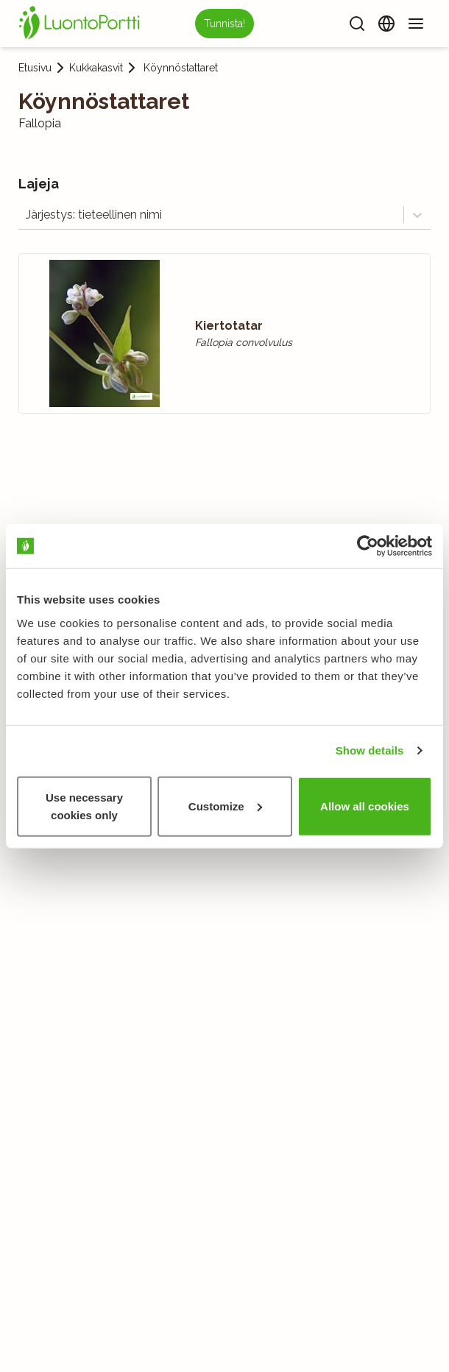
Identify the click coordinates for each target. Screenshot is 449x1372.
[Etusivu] (81, 23)
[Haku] (357, 23)
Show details (370, 750)
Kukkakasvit (96, 68)
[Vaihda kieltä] (386, 23)
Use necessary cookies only (84, 806)
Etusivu (35, 68)
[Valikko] (416, 23)
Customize (225, 805)
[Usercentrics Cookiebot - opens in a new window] (367, 546)
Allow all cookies (364, 805)
